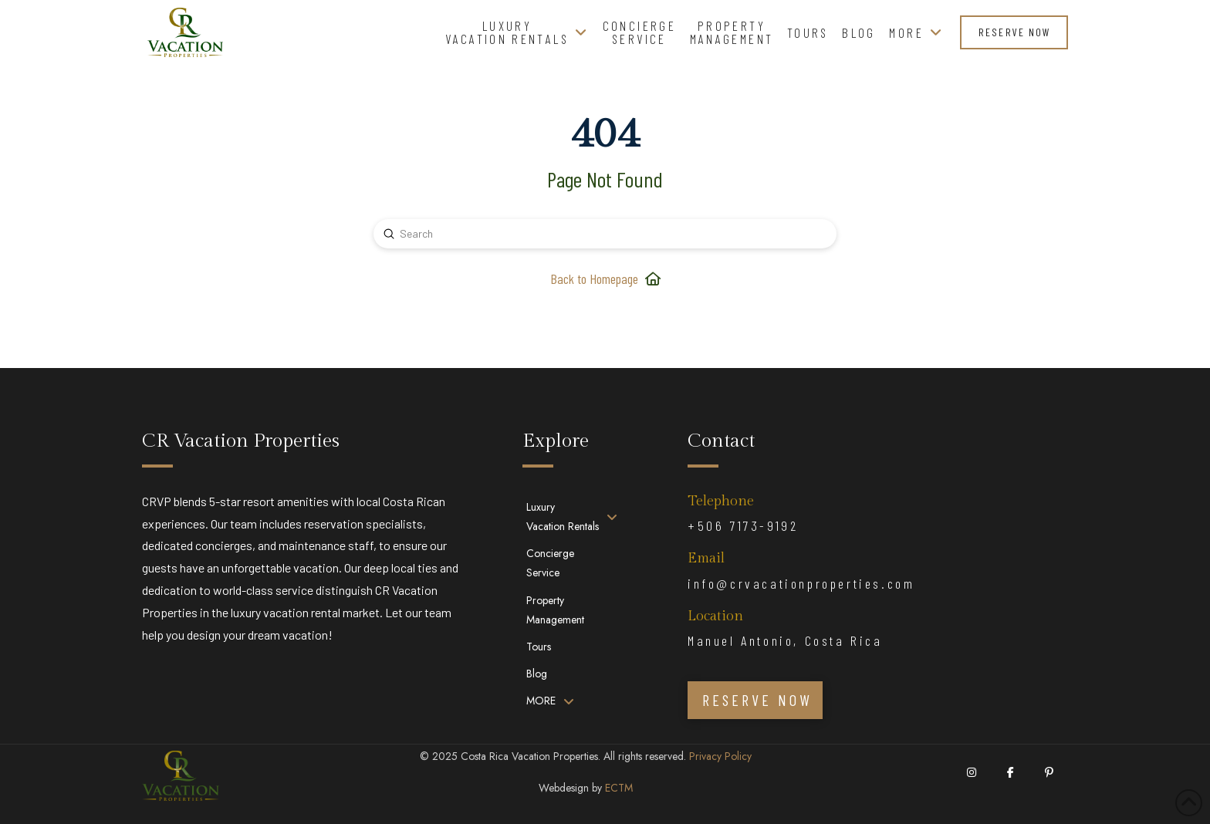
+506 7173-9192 (743, 525)
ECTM (619, 787)
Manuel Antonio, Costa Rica (785, 640)
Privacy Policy (720, 756)
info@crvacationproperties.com (801, 583)
